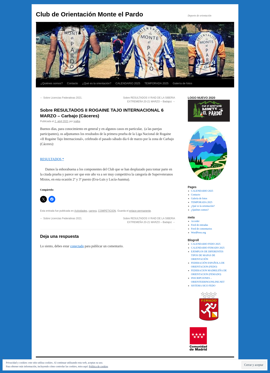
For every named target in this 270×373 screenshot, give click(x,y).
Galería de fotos (182, 83)
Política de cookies (98, 366)
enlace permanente (140, 210)
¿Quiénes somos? (51, 83)
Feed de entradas (199, 224)
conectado (77, 246)
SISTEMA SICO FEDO (203, 285)
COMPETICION (107, 210)
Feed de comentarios (201, 228)
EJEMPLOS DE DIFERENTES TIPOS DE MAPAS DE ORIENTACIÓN (207, 255)
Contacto (72, 83)
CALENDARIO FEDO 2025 (205, 243)
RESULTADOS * (52, 159)
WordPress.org (198, 232)
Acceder (195, 221)
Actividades (80, 210)
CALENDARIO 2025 (128, 83)
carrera (93, 210)
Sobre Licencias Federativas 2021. (61, 97)
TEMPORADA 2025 (156, 83)
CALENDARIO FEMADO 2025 (208, 247)
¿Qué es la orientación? (96, 83)
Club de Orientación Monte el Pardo (89, 14)
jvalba (77, 121)
